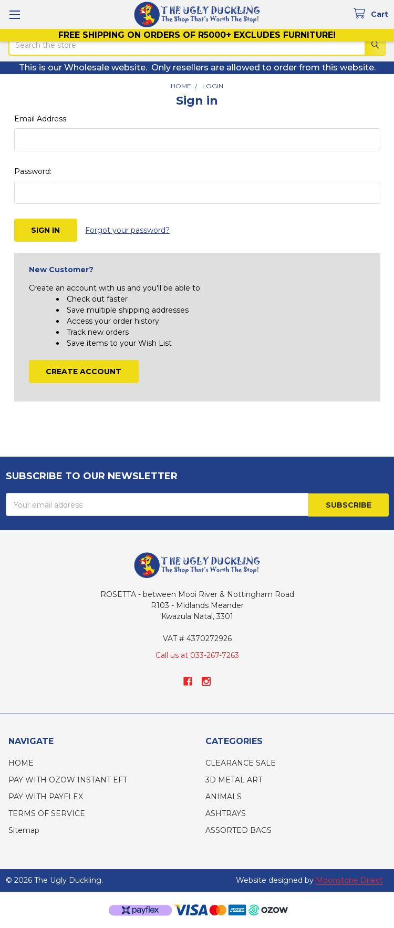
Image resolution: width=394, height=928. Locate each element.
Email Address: (41, 118)
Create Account (83, 371)
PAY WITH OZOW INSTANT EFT (67, 779)
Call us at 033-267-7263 (197, 654)
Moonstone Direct (349, 879)
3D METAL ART (233, 779)
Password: (32, 171)
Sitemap (23, 829)
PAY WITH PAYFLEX (45, 796)
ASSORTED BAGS (238, 829)
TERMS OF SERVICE (46, 813)
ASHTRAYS (225, 813)
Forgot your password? (127, 230)
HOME (21, 762)
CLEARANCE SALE (240, 762)
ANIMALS (223, 796)
